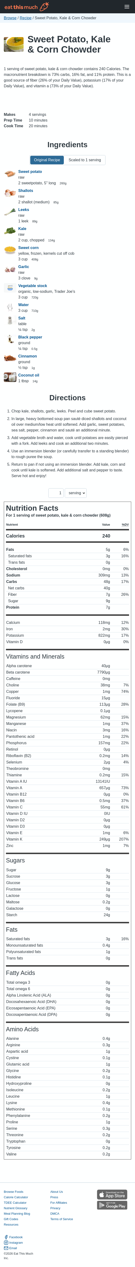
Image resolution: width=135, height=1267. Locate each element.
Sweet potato (30, 172)
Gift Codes (11, 1219)
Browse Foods (13, 1192)
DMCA (54, 1213)
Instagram (13, 1242)
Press (54, 1197)
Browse (10, 18)
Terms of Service (61, 1219)
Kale (22, 229)
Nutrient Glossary (15, 1208)
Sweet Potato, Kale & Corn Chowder (68, 44)
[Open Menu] (127, 7)
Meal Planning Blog (17, 1213)
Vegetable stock (32, 286)
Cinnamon (27, 356)
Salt (21, 318)
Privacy (55, 1208)
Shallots (25, 191)
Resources (11, 1224)
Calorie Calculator (16, 1197)
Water (23, 305)
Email (10, 1248)
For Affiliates (58, 1202)
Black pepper (30, 337)
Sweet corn (28, 248)
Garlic (23, 267)
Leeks (23, 210)
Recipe (26, 18)
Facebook (13, 1237)
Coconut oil (28, 375)
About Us (56, 1192)
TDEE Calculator (15, 1202)
